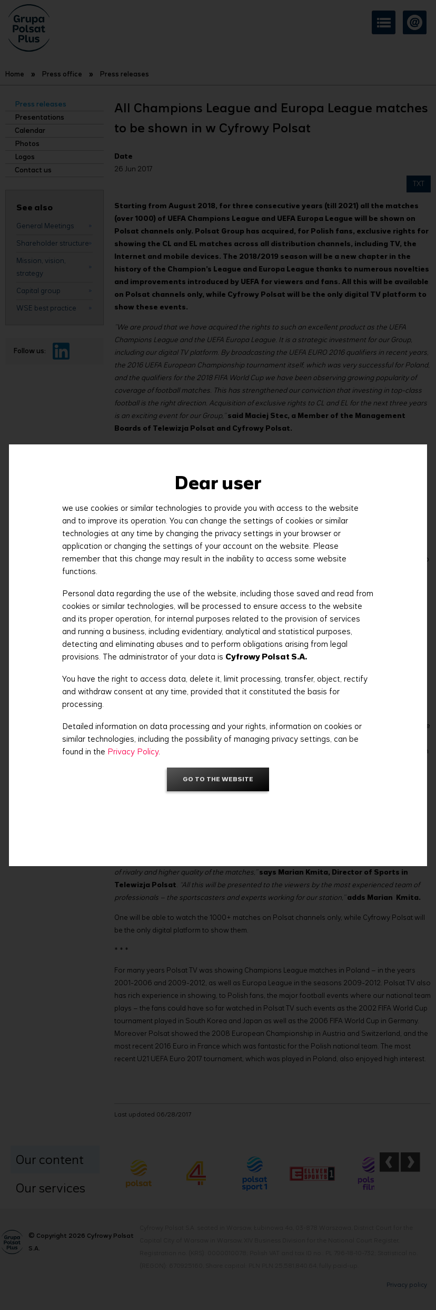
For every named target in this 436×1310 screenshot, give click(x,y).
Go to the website (218, 778)
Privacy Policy (132, 751)
